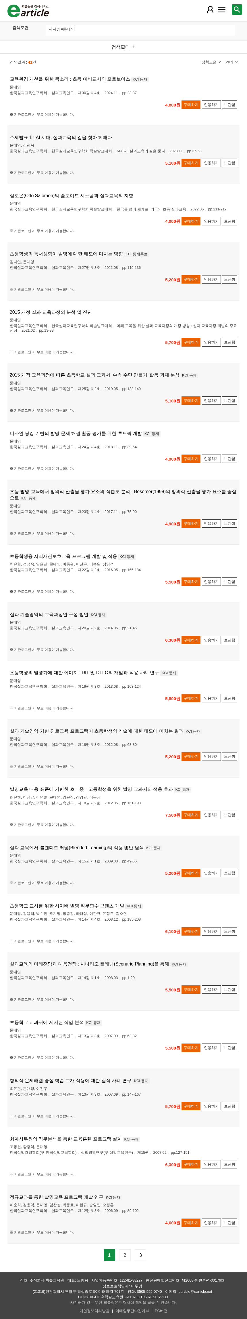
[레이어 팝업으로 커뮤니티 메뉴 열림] (222, 9)
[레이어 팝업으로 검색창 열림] (237, 9)
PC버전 (161, 1311)
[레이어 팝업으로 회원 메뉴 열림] (210, 9)
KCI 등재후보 (137, 254)
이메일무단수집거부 (132, 1311)
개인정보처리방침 (94, 1311)
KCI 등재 (140, 79)
